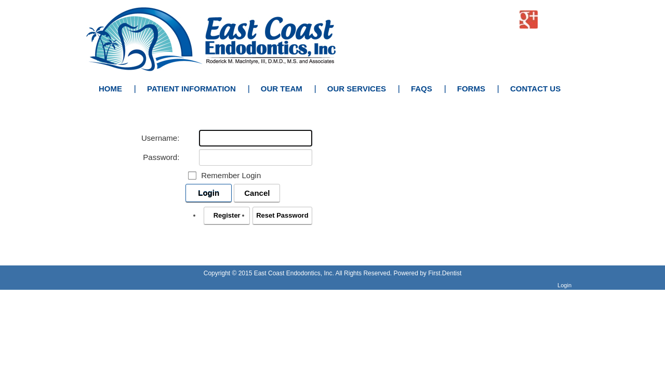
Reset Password (282, 215)
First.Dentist (444, 273)
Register (227, 215)
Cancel (257, 193)
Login (208, 193)
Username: (160, 137)
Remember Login (231, 175)
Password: (161, 157)
